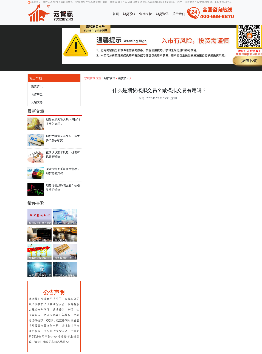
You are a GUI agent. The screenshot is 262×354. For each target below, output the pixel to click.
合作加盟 (37, 94)
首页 (116, 14)
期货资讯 (162, 14)
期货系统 (129, 14)
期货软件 (109, 78)
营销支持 (145, 14)
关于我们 (178, 14)
